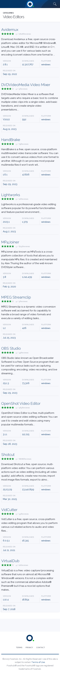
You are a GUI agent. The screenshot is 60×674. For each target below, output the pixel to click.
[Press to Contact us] (41, 647)
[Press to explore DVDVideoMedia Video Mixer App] (30, 97)
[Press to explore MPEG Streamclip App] (30, 308)
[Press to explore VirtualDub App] (30, 575)
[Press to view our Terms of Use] (19, 647)
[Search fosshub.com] (55, 4)
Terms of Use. (38, 662)
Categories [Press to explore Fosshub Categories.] (8, 13)
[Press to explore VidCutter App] (30, 520)
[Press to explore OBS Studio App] (30, 361)
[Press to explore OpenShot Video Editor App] (30, 414)
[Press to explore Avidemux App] (30, 42)
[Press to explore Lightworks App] (30, 203)
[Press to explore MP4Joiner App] (30, 254)
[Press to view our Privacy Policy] (29, 647)
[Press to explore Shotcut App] (30, 467)
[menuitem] (19, 647)
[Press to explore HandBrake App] (30, 152)
